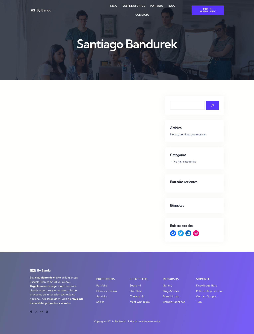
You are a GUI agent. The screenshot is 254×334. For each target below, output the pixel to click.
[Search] (212, 105)
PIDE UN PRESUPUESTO (208, 10)
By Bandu (44, 10)
